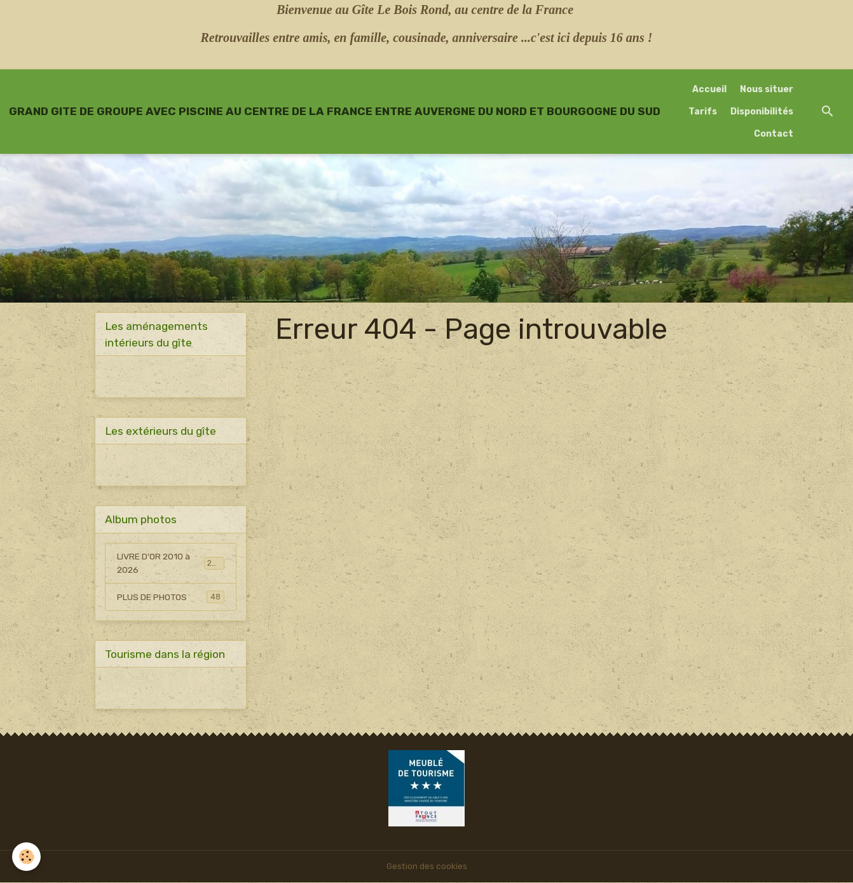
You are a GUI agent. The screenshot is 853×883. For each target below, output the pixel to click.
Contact (773, 133)
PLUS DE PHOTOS (170, 597)
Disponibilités (761, 111)
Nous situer (766, 89)
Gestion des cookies (427, 866)
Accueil (709, 89)
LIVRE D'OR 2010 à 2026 (170, 564)
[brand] (334, 111)
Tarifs (702, 111)
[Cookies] (27, 856)
